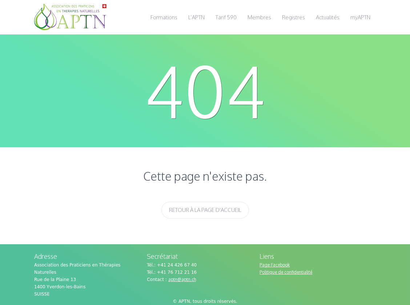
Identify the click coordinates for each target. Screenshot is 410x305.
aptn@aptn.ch (182, 279)
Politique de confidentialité (286, 272)
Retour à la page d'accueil (205, 209)
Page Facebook (275, 265)
